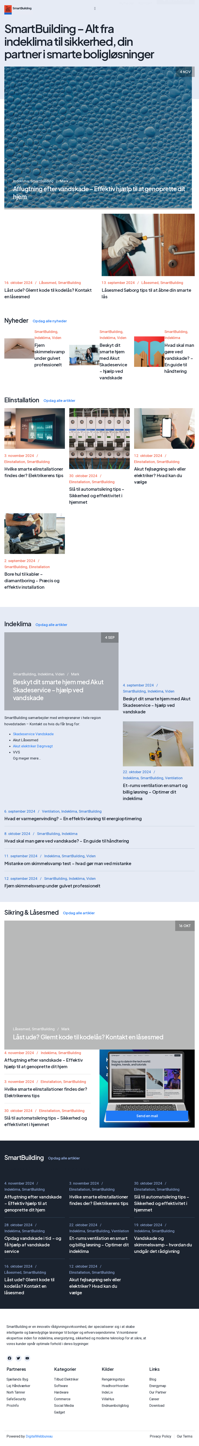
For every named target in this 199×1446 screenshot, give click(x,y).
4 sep (110, 711)
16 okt (185, 1048)
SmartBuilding (41, 184)
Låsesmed (47, 368)
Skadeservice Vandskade (33, 734)
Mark (64, 184)
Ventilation (50, 888)
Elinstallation (79, 1299)
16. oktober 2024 (18, 368)
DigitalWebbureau (39, 1442)
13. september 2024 (118, 368)
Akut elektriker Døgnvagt (33, 746)
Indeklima (21, 184)
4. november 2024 (19, 1127)
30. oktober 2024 (148, 1293)
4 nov (185, 75)
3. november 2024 (84, 1293)
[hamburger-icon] (95, 8)
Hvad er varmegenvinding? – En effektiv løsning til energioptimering (73, 895)
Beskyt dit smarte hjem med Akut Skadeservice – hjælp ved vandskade (58, 764)
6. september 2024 (19, 888)
